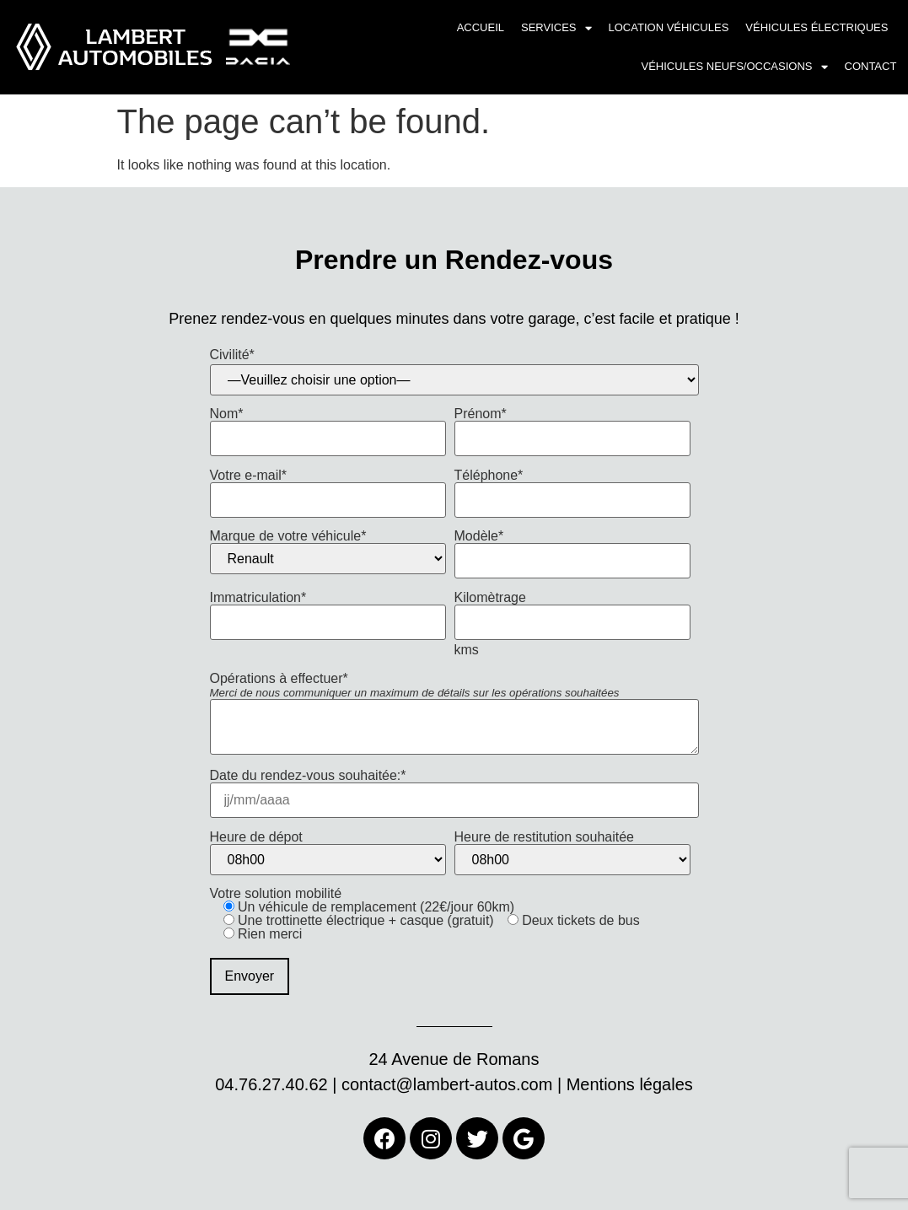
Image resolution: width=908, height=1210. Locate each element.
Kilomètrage (572, 610)
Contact (871, 66)
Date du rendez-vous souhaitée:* (454, 788)
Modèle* (572, 548)
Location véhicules (669, 27)
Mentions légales (630, 1084)
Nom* (328, 426)
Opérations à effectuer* (454, 714)
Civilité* (232, 355)
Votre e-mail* (328, 488)
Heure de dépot (328, 853)
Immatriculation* (328, 610)
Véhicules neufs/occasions (735, 67)
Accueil (480, 27)
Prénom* (572, 426)
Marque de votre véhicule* (328, 552)
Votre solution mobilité (425, 941)
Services (556, 28)
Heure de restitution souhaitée (572, 853)
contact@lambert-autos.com (446, 1084)
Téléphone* (572, 488)
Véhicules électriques (816, 27)
